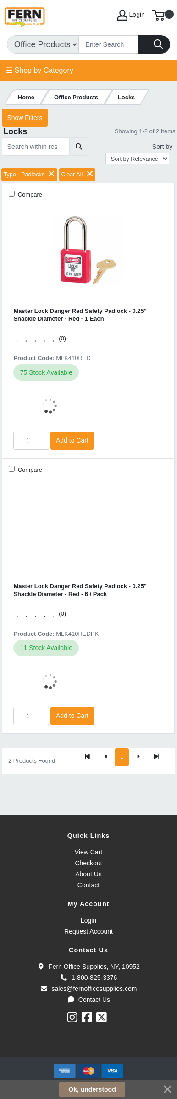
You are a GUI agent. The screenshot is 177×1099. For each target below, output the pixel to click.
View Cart (88, 852)
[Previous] (106, 757)
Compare (29, 194)
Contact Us (88, 999)
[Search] (108, 44)
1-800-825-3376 (88, 977)
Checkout (88, 863)
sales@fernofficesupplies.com (88, 988)
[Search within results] (36, 146)
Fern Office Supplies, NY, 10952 (88, 966)
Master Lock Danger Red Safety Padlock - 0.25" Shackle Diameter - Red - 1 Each (80, 314)
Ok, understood (92, 1089)
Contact (88, 885)
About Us (88, 874)
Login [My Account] (131, 15)
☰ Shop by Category (39, 70)
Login (88, 920)
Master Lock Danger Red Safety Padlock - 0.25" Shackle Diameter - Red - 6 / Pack (80, 590)
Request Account (88, 931)
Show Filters (24, 117)
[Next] (138, 757)
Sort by (162, 146)
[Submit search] (79, 146)
